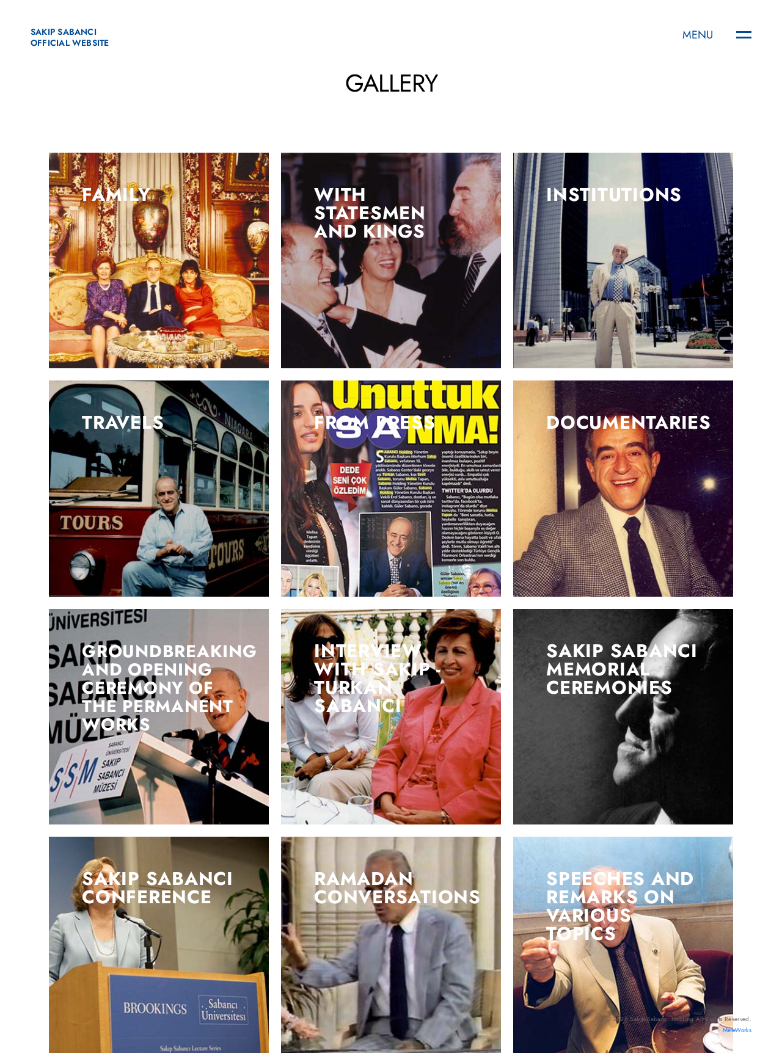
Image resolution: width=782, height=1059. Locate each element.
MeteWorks (737, 1030)
